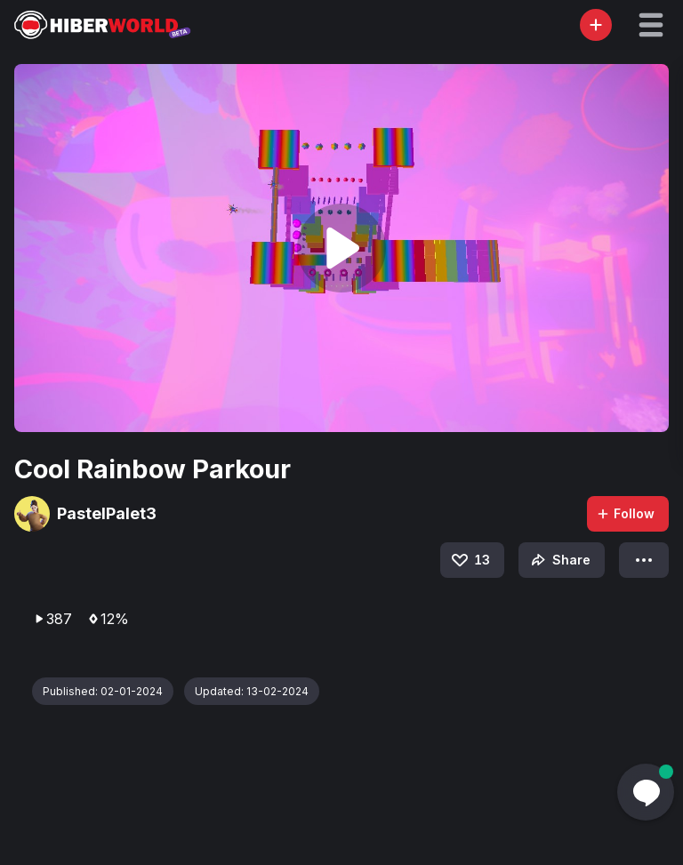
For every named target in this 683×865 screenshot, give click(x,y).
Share (559, 560)
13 (469, 560)
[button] (651, 25)
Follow (625, 513)
